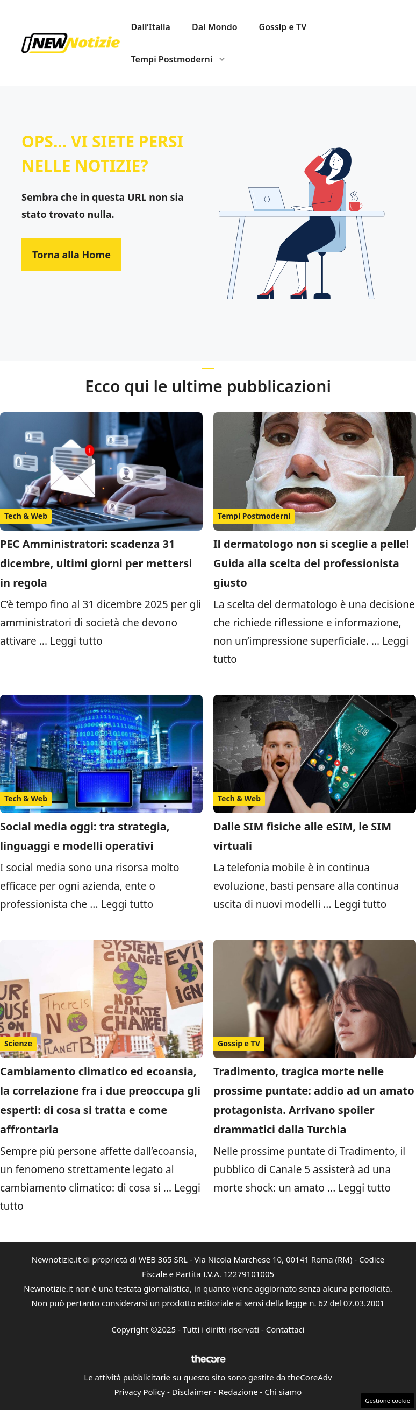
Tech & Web (25, 516)
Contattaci (285, 1329)
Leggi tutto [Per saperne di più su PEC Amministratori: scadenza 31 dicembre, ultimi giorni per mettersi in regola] (76, 641)
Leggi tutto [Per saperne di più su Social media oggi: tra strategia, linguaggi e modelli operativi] (127, 904)
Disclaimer (192, 1391)
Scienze (18, 1043)
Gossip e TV (283, 27)
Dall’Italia (150, 27)
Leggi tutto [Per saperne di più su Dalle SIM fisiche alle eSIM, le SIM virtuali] (360, 904)
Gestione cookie (387, 1401)
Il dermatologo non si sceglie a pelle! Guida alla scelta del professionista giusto (311, 563)
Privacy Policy (140, 1391)
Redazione (238, 1391)
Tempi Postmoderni (184, 59)
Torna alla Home (71, 254)
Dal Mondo (215, 27)
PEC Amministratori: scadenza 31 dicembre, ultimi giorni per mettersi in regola (96, 563)
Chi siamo (283, 1391)
